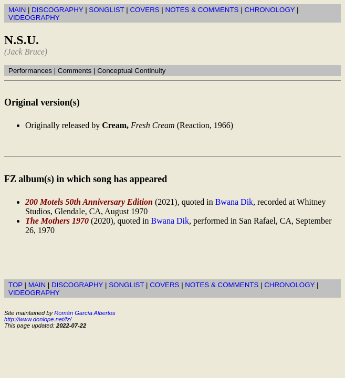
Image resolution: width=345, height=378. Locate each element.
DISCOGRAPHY (57, 10)
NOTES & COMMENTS (202, 10)
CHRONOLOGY (269, 10)
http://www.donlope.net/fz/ (37, 319)
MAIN (17, 10)
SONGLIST (106, 10)
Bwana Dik (234, 201)
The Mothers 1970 (57, 220)
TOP (15, 285)
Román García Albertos (84, 313)
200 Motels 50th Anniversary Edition (89, 201)
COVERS (144, 10)
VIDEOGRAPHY (34, 18)
